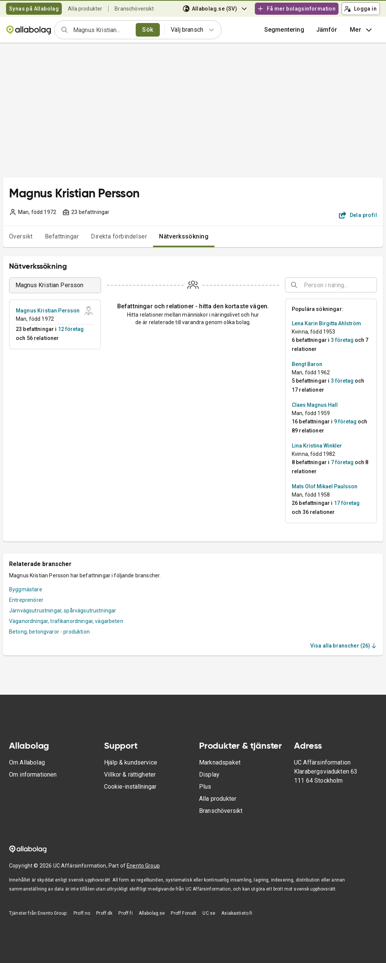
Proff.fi (125, 913)
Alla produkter (85, 9)
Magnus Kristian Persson (48, 311)
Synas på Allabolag (34, 9)
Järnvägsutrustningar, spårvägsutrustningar (62, 611)
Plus (205, 786)
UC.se (208, 913)
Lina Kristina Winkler (317, 446)
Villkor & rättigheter (130, 774)
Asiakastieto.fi (236, 913)
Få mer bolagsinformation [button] (296, 9)
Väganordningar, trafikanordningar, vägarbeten (66, 621)
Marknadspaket (219, 762)
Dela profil (358, 215)
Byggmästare (25, 589)
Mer (362, 30)
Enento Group (143, 866)
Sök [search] (147, 29)
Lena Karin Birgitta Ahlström (326, 323)
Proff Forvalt (183, 913)
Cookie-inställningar (130, 786)
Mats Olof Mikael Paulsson (324, 486)
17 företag (347, 503)
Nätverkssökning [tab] (183, 236)
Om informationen (33, 774)
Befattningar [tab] (62, 236)
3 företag (342, 340)
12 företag (71, 329)
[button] (326, 29)
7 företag (342, 462)
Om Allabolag (27, 762)
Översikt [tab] (21, 236)
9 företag (345, 421)
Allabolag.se (152, 913)
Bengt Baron (307, 364)
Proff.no (82, 913)
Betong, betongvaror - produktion (49, 632)
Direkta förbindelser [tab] (119, 236)
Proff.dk (104, 913)
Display (209, 774)
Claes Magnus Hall (315, 405)
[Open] (373, 285)
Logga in (360, 9)
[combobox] (102, 30)
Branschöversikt (134, 9)
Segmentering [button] (284, 29)
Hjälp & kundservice (130, 762)
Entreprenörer (26, 600)
